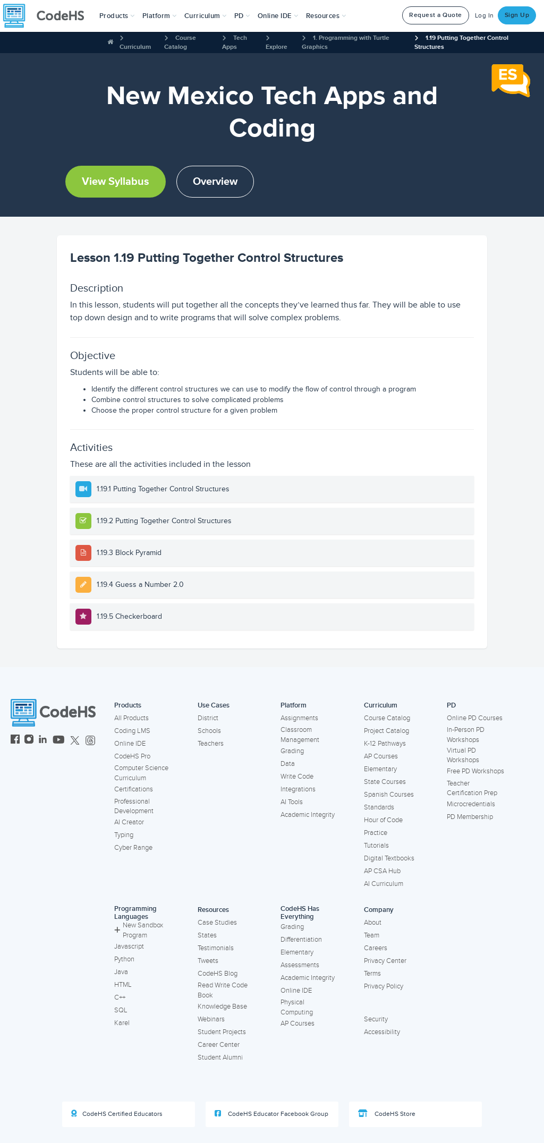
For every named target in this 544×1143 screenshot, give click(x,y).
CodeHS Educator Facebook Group (271, 1114)
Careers (375, 948)
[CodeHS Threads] (90, 741)
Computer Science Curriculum (141, 773)
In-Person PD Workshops (465, 735)
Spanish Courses (389, 794)
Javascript (129, 946)
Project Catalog (386, 731)
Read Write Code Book (223, 990)
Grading (292, 751)
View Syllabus (115, 181)
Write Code (296, 776)
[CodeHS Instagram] (28, 741)
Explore (276, 47)
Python (124, 959)
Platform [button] (159, 16)
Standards (379, 807)
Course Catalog (387, 718)
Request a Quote (435, 15)
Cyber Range (133, 847)
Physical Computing (296, 1007)
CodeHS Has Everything (299, 912)
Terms (372, 973)
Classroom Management (299, 735)
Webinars (211, 1019)
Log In (484, 16)
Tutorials (376, 845)
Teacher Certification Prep (472, 788)
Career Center (219, 1044)
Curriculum (135, 47)
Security (376, 1019)
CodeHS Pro (132, 756)
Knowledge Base (222, 1006)
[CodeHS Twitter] (75, 741)
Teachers (211, 743)
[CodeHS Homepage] (48, 16)
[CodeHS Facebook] (15, 741)
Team (371, 935)
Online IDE (130, 743)
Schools (209, 731)
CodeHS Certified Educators (117, 1114)
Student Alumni (220, 1057)
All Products (131, 718)
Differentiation (301, 939)
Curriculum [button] (205, 16)
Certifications (133, 789)
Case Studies (217, 922)
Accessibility (382, 1032)
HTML (123, 984)
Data (287, 764)
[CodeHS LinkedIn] (42, 741)
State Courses (385, 782)
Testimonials (216, 948)
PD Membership (470, 817)
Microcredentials (471, 804)
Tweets (208, 961)
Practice (375, 833)
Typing (123, 835)
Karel (122, 1023)
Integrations (298, 789)
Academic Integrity (307, 815)
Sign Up (517, 15)
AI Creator (129, 822)
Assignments (299, 718)
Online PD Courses (475, 718)
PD (451, 705)
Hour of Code (383, 820)
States (207, 935)
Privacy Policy (383, 986)
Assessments (299, 965)
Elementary (380, 769)
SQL (121, 1010)
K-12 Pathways (385, 743)
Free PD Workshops (475, 771)
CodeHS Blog (217, 973)
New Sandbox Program (138, 930)
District (208, 718)
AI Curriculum (383, 884)
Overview (215, 181)
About (372, 922)
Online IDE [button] (278, 16)
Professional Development (134, 806)
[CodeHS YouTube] (59, 741)
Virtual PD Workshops (463, 755)
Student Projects (222, 1032)
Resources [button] (326, 16)
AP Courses (381, 756)
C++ (119, 997)
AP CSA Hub (382, 871)
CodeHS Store (386, 1114)
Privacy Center (385, 961)
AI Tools (291, 802)
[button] (117, 16)
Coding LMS (132, 731)
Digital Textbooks (389, 858)
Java (121, 972)
